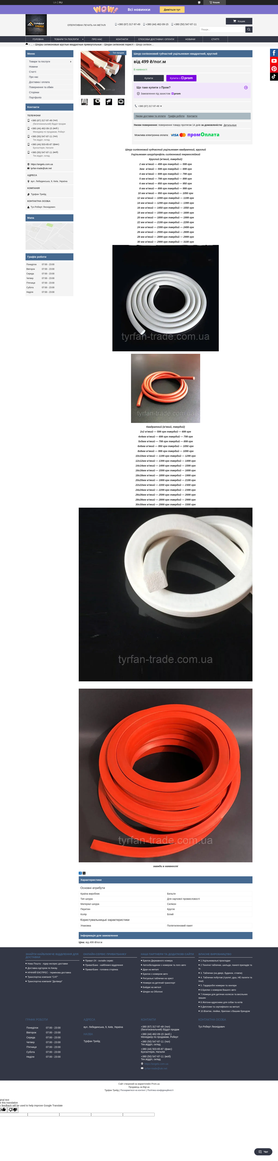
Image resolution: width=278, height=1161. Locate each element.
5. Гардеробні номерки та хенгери (219, 985)
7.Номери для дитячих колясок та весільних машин (223, 996)
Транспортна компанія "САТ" (42, 977)
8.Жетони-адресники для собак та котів (222, 1002)
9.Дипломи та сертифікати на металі (220, 1006)
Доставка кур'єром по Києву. (42, 968)
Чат (263, 1151)
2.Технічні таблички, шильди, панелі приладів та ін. (225, 967)
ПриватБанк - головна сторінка (101, 969)
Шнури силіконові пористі (119, 44)
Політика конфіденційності (160, 1090)
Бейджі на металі (152, 987)
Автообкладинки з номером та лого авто (164, 965)
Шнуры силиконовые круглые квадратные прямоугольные (68, 44)
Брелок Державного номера (158, 960)
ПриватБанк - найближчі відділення (104, 965)
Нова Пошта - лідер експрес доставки (47, 963)
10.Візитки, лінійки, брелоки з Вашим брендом (225, 1011)
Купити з (181, 78)
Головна (38, 39)
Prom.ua (156, 1084)
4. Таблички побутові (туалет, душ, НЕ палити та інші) (225, 979)
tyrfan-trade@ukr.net (41, 168)
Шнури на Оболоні (153, 991)
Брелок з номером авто (155, 974)
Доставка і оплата (39, 82)
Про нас (97, 39)
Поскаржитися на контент (133, 1090)
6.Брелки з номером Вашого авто (218, 990)
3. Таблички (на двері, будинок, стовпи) (221, 973)
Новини (190, 39)
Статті (215, 39)
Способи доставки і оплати (156, 39)
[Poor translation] (13, 1110)
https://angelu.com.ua (42, 164)
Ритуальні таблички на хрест (158, 978)
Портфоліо (35, 97)
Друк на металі (151, 969)
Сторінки (34, 92)
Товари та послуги (66, 39)
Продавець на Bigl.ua (139, 1087)
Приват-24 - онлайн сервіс (99, 960)
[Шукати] (248, 29)
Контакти (122, 39)
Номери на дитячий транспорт (159, 982)
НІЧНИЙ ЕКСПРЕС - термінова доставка (49, 972)
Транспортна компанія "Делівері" (44, 981)
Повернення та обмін (41, 87)
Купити (148, 78)
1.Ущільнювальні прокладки (215, 960)
